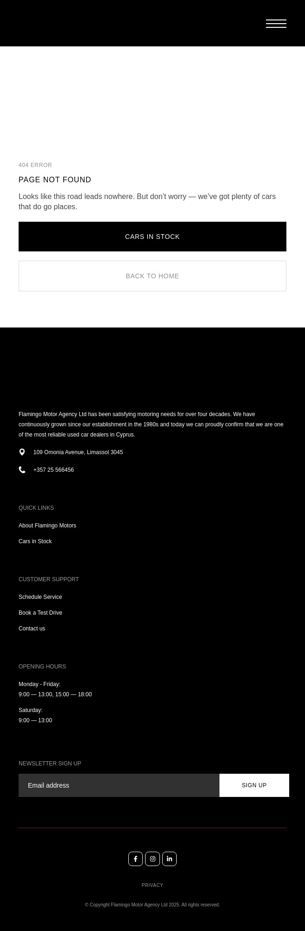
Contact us (32, 628)
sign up (254, 785)
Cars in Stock (35, 541)
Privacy (153, 885)
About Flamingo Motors (47, 525)
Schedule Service (40, 597)
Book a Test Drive (40, 613)
